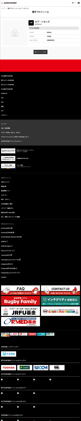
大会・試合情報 (5, 128)
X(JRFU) (3, 241)
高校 (2, 106)
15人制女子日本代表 (7, 89)
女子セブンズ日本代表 (7, 84)
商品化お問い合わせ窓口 (8, 212)
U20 (2, 102)
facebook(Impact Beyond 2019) (10, 237)
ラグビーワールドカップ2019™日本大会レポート (15, 137)
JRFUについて (5, 182)
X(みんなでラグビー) (7, 250)
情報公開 (3, 186)
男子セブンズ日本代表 (7, 80)
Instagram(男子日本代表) (8, 268)
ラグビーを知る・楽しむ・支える (10, 132)
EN (75, 2)
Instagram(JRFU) (6, 264)
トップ (3, 8)
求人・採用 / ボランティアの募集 (10, 217)
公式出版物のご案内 (6, 204)
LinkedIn (3, 277)
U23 (2, 98)
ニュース (3, 124)
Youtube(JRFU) (5, 255)
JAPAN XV (4, 93)
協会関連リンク (5, 190)
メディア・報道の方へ (7, 208)
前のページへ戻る (40, 52)
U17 (2, 111)
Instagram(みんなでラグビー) (9, 273)
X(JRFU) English (6, 246)
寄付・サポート (5, 199)
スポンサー (4, 195)
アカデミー (4, 115)
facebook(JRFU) (6, 228)
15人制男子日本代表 (7, 76)
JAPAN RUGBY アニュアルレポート (11, 141)
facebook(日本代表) (7, 232)
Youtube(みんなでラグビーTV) (10, 260)
